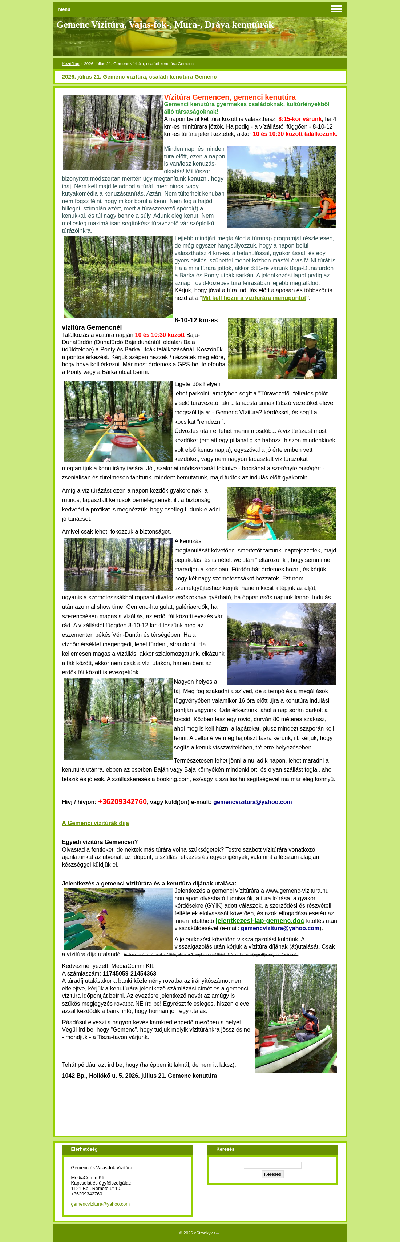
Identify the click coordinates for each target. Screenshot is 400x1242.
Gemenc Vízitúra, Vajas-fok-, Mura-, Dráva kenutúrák (165, 24)
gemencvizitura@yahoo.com (100, 1204)
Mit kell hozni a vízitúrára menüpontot (254, 298)
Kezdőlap (71, 63)
